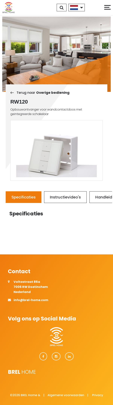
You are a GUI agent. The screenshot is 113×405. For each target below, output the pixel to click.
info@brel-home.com (31, 300)
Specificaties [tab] (23, 197)
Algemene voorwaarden (65, 395)
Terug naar (39, 92)
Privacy (97, 395)
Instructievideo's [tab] (65, 197)
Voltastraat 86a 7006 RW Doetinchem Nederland (31, 287)
